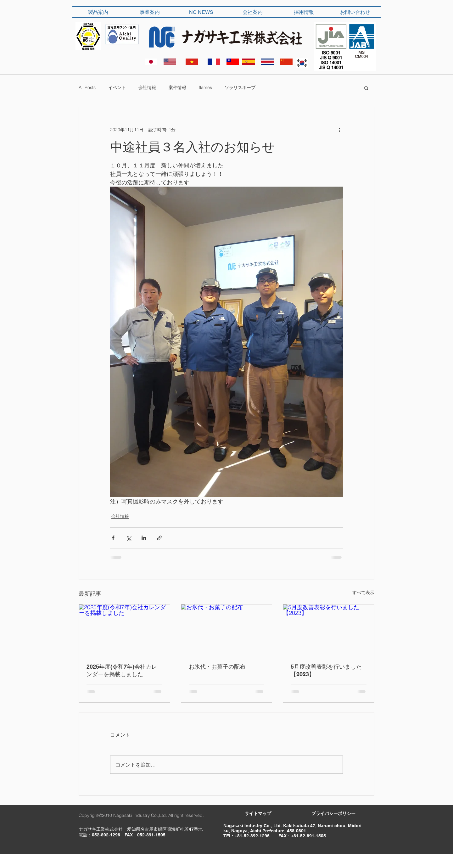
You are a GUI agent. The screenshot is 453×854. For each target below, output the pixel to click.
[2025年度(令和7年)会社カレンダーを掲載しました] (124, 629)
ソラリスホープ (240, 87)
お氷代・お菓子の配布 (217, 666)
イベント (117, 87)
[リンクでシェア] (159, 538)
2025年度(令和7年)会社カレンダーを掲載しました (122, 670)
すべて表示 (363, 592)
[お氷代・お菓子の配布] (226, 629)
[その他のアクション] (339, 129)
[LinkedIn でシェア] (144, 538)
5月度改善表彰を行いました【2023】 (326, 670)
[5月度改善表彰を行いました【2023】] (328, 629)
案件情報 (177, 87)
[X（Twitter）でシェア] (128, 538)
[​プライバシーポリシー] (333, 813)
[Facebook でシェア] (113, 538)
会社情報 (147, 87)
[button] (366, 87)
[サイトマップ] (258, 813)
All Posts (87, 87)
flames (205, 87)
